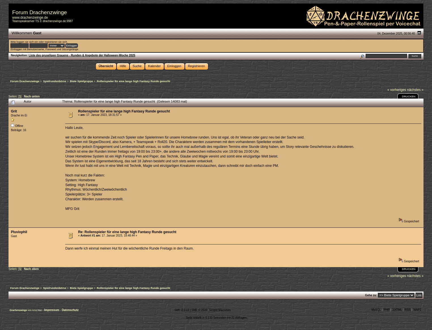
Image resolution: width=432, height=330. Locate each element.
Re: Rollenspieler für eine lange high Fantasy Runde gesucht (127, 232)
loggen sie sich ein (27, 42)
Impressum (52, 310)
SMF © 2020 (199, 310)
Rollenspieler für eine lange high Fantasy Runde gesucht (124, 111)
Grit (14, 111)
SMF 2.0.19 (182, 310)
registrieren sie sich (56, 42)
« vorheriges (396, 90)
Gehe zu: (371, 295)
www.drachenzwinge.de (30, 18)
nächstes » (415, 90)
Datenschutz (70, 310)
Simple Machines (219, 310)
